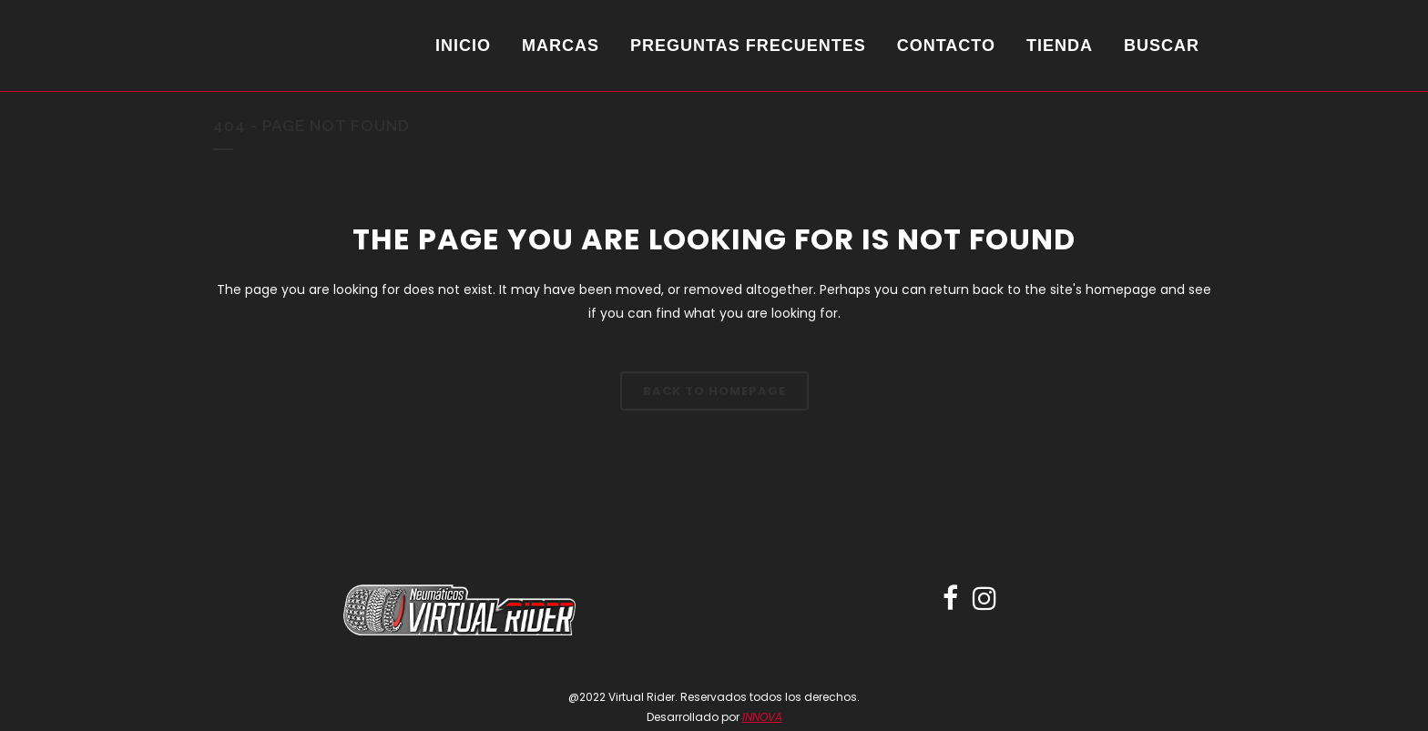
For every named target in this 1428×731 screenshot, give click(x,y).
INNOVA (762, 717)
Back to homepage (714, 391)
